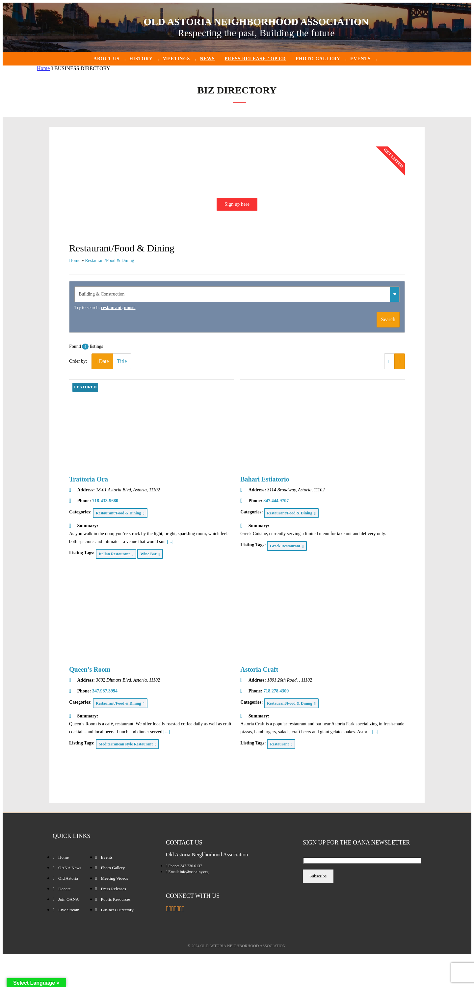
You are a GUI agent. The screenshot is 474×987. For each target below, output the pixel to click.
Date (102, 361)
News (207, 58)
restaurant (111, 307)
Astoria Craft (259, 669)
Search (388, 319)
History (141, 58)
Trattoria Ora (88, 479)
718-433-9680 (105, 500)
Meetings (176, 58)
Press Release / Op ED (255, 58)
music (130, 307)
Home (43, 68)
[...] (170, 541)
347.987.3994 (105, 690)
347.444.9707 (276, 500)
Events (360, 58)
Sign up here (237, 204)
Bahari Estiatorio (264, 479)
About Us (106, 58)
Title (122, 361)
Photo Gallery (318, 58)
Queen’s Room (89, 669)
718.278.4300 (276, 690)
